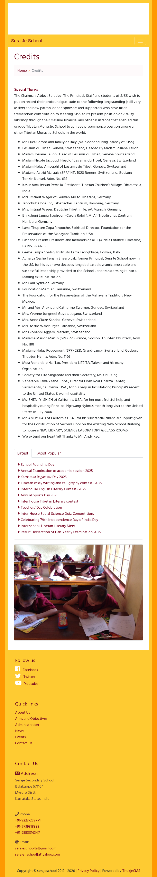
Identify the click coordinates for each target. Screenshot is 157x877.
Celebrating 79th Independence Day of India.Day (58, 520)
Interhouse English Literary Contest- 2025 (52, 489)
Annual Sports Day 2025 (38, 495)
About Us (22, 712)
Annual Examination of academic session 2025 (55, 471)
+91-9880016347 (27, 833)
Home (22, 71)
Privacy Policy (88, 871)
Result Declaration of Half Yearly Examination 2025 (59, 532)
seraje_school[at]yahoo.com (37, 854)
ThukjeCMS (131, 871)
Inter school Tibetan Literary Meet (46, 526)
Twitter (25, 677)
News (19, 731)
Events (20, 737)
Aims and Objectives (31, 719)
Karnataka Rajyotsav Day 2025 (42, 477)
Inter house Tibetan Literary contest (48, 501)
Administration (27, 725)
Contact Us (23, 743)
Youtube (26, 684)
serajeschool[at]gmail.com (35, 848)
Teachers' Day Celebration (40, 507)
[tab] (23, 453)
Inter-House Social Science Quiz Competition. (56, 514)
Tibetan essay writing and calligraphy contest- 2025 (60, 483)
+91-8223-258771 (28, 820)
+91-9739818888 (27, 826)
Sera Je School (26, 40)
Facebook (26, 670)
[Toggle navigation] (140, 41)
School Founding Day (36, 465)
